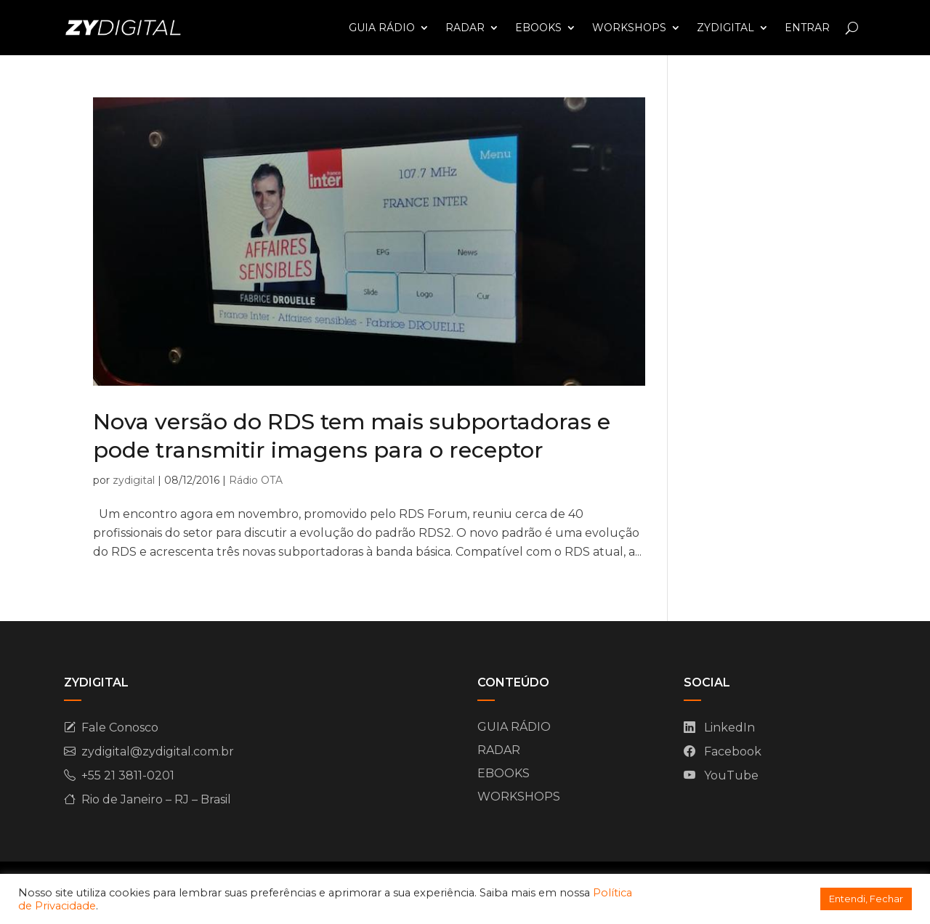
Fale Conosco (119, 727)
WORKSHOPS (629, 27)
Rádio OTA (256, 480)
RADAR (465, 27)
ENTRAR (807, 27)
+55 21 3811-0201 (127, 775)
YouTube (731, 775)
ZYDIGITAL (725, 27)
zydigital (134, 480)
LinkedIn (729, 727)
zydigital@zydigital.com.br (157, 751)
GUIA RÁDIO (382, 27)
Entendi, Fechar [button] (866, 898)
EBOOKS (538, 27)
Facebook (732, 751)
